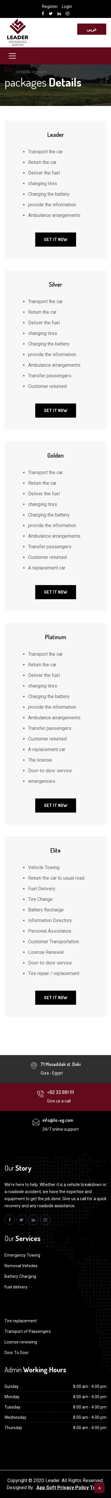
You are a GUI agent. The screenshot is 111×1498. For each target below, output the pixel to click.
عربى (92, 29)
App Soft (46, 1487)
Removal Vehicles (21, 1265)
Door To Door (16, 1352)
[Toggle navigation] (12, 56)
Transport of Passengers (27, 1331)
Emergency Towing (22, 1255)
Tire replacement (20, 1320)
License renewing (20, 1342)
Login (67, 6)
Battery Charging (20, 1276)
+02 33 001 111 (60, 1092)
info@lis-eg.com (31, 71)
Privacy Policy (73, 1487)
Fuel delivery (16, 1287)
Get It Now (55, 239)
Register (50, 6)
